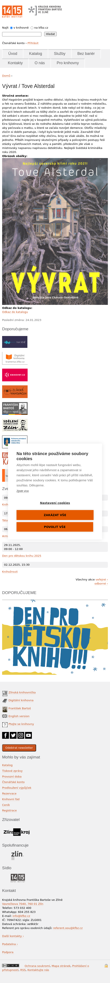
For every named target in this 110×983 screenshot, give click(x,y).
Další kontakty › (13, 936)
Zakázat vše (55, 515)
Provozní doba (12, 776)
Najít (5, 27)
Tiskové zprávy (12, 770)
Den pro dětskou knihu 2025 (21, 555)
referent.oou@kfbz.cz (68, 928)
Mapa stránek (61, 966)
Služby (59, 53)
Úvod (12, 53)
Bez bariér (86, 53)
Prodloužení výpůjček (16, 787)
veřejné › (102, 579)
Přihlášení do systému (106, 966)
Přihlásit (32, 43)
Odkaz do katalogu (15, 312)
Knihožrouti (10, 571)
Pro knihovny (68, 63)
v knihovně (21, 27)
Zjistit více (23, 491)
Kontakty (15, 63)
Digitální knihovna (21, 700)
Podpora (8, 952)
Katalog (35, 53)
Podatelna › (10, 944)
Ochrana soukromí (37, 966)
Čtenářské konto (13, 782)
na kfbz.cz (41, 27)
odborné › (101, 583)
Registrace (9, 810)
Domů (6, 75)
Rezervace (9, 793)
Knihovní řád (11, 799)
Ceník (6, 805)
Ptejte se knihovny (21, 724)
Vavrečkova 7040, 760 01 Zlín (22, 903)
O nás (40, 63)
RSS (23, 970)
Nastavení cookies (55, 503)
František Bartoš (19, 708)
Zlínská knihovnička (22, 692)
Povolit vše (55, 527)
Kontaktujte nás (38, 970)
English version (19, 716)
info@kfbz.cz (21, 916)
